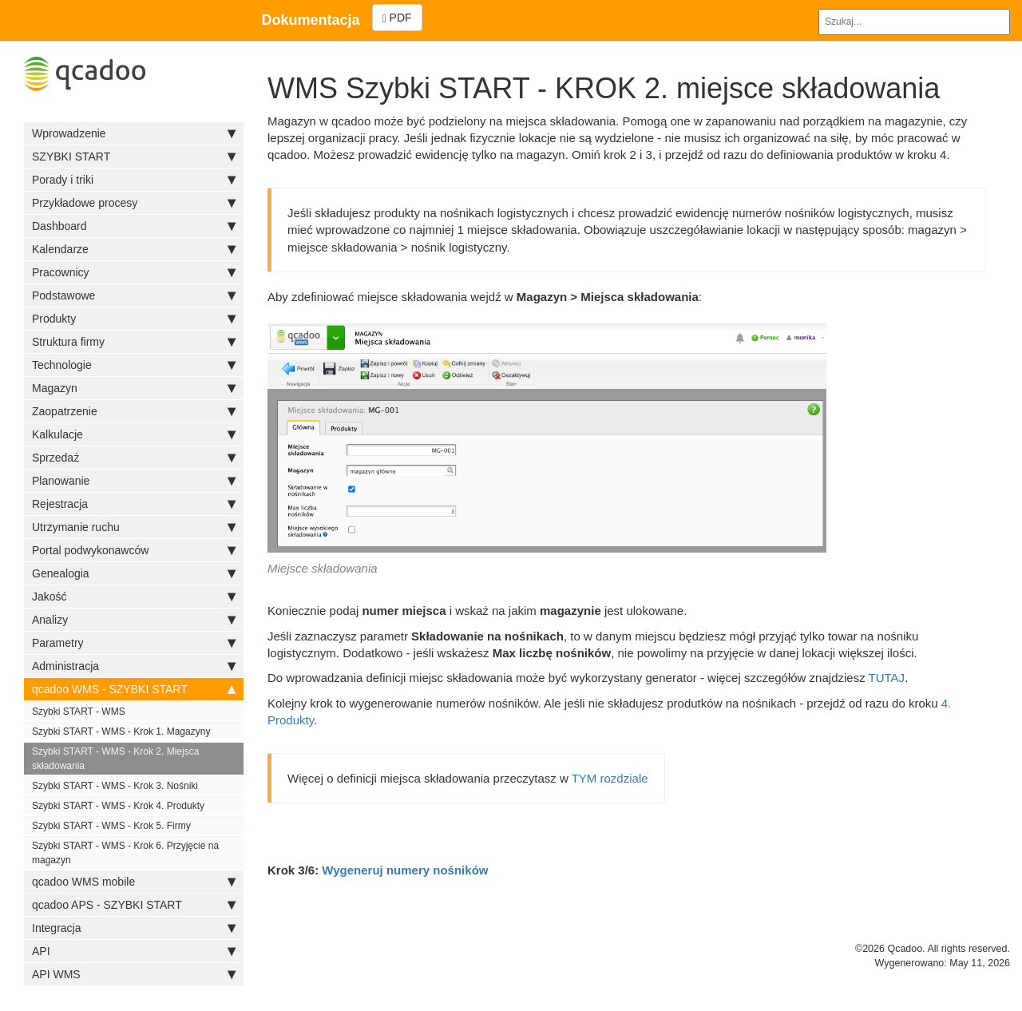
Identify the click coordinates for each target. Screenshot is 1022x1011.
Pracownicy (134, 272)
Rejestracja (134, 504)
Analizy (134, 620)
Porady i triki (134, 180)
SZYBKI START (134, 157)
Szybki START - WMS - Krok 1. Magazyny (121, 731)
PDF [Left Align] (397, 18)
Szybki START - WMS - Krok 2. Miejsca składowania (115, 758)
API (134, 951)
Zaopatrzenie (134, 411)
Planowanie (134, 481)
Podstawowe (134, 295)
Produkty (134, 319)
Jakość (134, 597)
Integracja (134, 928)
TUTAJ (887, 677)
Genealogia (134, 573)
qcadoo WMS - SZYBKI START (134, 689)
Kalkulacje (134, 434)
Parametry (134, 643)
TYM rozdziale (610, 778)
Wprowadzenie (134, 133)
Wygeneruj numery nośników (405, 870)
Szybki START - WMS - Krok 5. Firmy (111, 825)
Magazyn (134, 388)
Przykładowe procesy (134, 203)
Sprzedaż (134, 458)
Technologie (134, 365)
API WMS (134, 974)
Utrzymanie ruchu (134, 527)
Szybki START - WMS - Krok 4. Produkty (118, 805)
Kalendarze (134, 249)
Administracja (134, 666)
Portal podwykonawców (134, 550)
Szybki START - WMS (78, 711)
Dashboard (134, 226)
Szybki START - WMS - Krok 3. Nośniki (115, 785)
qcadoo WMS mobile (134, 882)
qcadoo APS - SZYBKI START (134, 905)
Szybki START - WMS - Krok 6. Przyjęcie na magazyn (125, 853)
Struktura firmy (134, 342)
